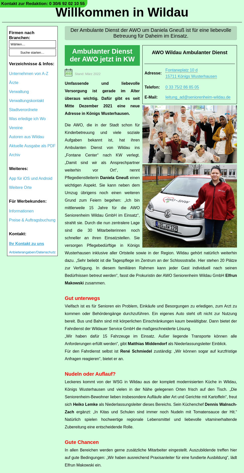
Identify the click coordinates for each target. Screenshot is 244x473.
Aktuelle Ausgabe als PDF (32, 146)
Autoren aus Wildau (26, 137)
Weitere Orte (20, 187)
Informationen (21, 211)
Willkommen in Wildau (122, 12)
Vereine (16, 128)
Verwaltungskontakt (26, 101)
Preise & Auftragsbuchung (32, 220)
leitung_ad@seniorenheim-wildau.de (197, 97)
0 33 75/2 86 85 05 (182, 87)
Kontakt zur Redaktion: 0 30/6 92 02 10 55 (43, 3)
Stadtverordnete (23, 110)
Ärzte (13, 83)
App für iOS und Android (30, 178)
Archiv (14, 155)
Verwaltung (19, 92)
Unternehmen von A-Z (28, 73)
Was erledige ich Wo (27, 119)
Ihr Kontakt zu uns (26, 244)
